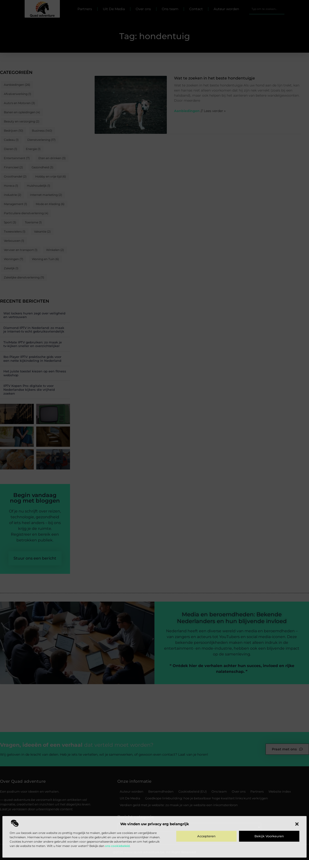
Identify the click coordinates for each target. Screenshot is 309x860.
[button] (297, 824)
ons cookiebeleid (117, 846)
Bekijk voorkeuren (269, 836)
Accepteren (206, 836)
